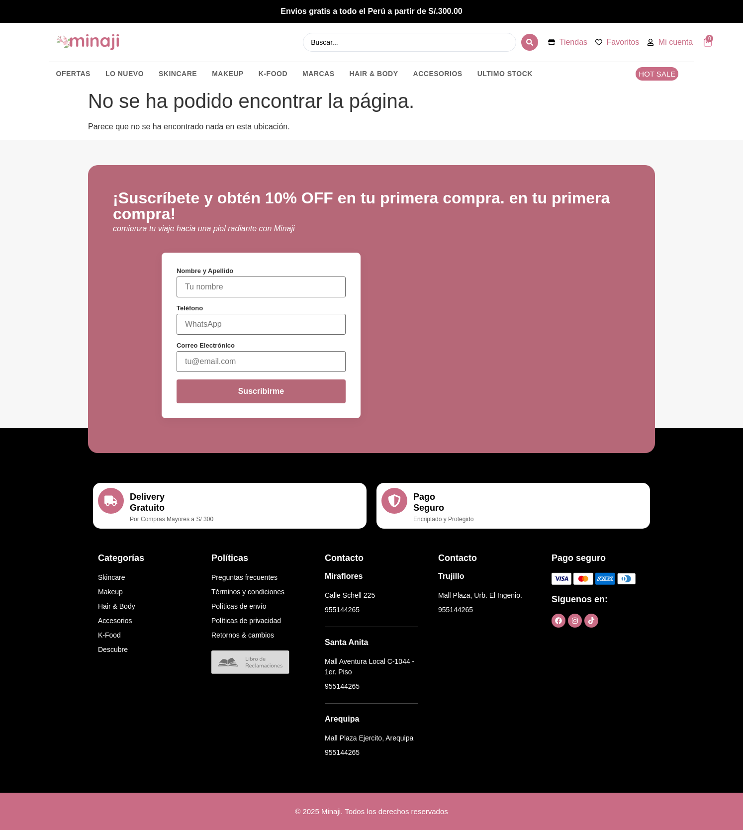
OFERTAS (73, 74)
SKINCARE (178, 74)
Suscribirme (261, 391)
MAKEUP (228, 74)
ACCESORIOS (438, 74)
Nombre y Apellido (205, 271)
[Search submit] (529, 42)
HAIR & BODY (374, 74)
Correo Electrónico (206, 345)
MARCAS (318, 74)
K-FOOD (273, 74)
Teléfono (190, 308)
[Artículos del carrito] (708, 42)
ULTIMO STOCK (505, 74)
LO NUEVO (124, 74)
